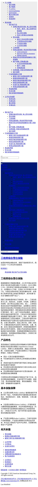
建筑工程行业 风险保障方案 (15, 438)
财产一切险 (21, 66)
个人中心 (12, 9)
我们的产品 (13, 24)
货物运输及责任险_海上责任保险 (24, 27)
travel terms (13, 13)
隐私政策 (4, 470)
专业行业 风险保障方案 (21, 84)
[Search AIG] (10, 158)
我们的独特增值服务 (16, 93)
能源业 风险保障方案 (12, 436)
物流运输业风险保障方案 (22, 80)
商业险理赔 (13, 89)
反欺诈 (11, 17)
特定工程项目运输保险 (25, 35)
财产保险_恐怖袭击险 (20, 61)
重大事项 (12, 103)
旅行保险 (12, 5)
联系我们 (4, 268)
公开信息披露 (10, 97)
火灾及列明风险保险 (24, 63)
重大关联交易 (14, 14)
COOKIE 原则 (14, 470)
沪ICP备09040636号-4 (24, 479)
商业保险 (8, 22)
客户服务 (12, 7)
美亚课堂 (12, 19)
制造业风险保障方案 (20, 82)
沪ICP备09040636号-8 (8, 479)
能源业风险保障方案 (20, 78)
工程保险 (16, 48)
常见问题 (12, 91)
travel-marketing (14, 11)
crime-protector (22, 52)
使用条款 (23, 470)
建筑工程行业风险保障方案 (22, 76)
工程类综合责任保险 (24, 41)
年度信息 (12, 101)
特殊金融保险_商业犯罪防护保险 (24, 50)
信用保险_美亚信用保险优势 (23, 70)
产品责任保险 (22, 43)
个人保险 (8, 2)
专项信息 (12, 105)
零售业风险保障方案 (20, 87)
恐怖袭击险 (21, 68)
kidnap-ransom (22, 55)
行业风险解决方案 (15, 74)
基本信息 (12, 99)
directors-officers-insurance (26, 53)
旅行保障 (16, 72)
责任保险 (16, 37)
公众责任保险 (22, 45)
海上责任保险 (22, 33)
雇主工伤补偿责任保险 (25, 39)
